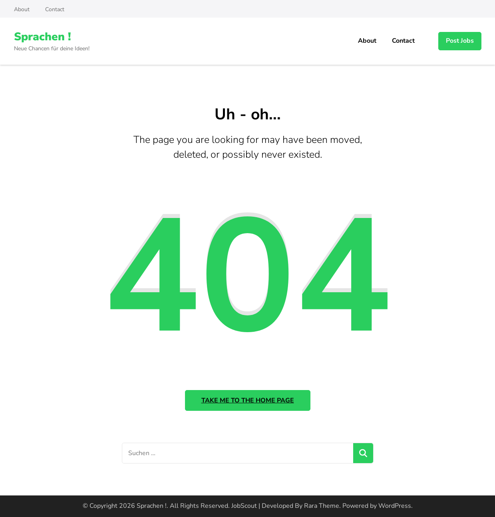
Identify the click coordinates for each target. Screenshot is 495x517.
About (22, 9)
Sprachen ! (42, 36)
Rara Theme (321, 505)
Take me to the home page (247, 400)
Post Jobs (460, 40)
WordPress (394, 505)
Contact (54, 9)
